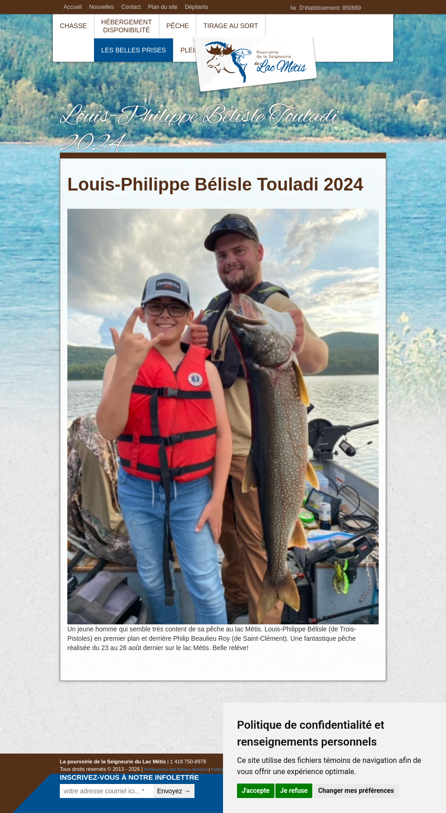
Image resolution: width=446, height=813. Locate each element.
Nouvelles (101, 7)
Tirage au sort (230, 25)
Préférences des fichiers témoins (176, 769)
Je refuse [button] (294, 790)
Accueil (73, 7)
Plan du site (163, 7)
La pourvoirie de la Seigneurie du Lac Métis (255, 65)
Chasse (73, 25)
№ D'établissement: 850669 (325, 8)
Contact (130, 7)
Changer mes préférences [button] (356, 790)
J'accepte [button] (256, 790)
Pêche (177, 25)
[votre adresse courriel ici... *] (106, 791)
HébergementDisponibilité (126, 26)
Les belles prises (133, 50)
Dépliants (196, 7)
